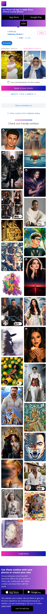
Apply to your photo (23, 88)
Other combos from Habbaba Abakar (23, 113)
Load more (23, 553)
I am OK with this (22, 608)
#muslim (7, 43)
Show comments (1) (23, 105)
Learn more (6, 606)
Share (41, 33)
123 (27, 38)
